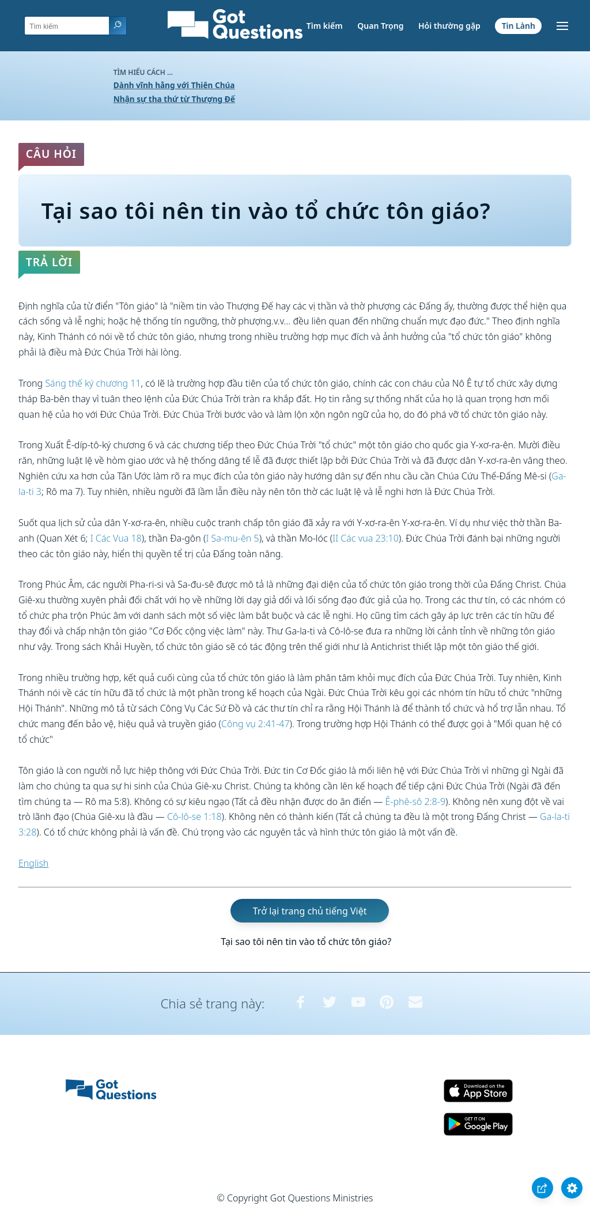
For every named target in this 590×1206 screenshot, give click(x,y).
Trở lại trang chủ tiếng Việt (310, 911)
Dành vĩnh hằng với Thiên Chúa (174, 85)
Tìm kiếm (325, 25)
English (33, 863)
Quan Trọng (380, 25)
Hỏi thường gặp (449, 25)
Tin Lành (518, 25)
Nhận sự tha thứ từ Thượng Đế (174, 98)
